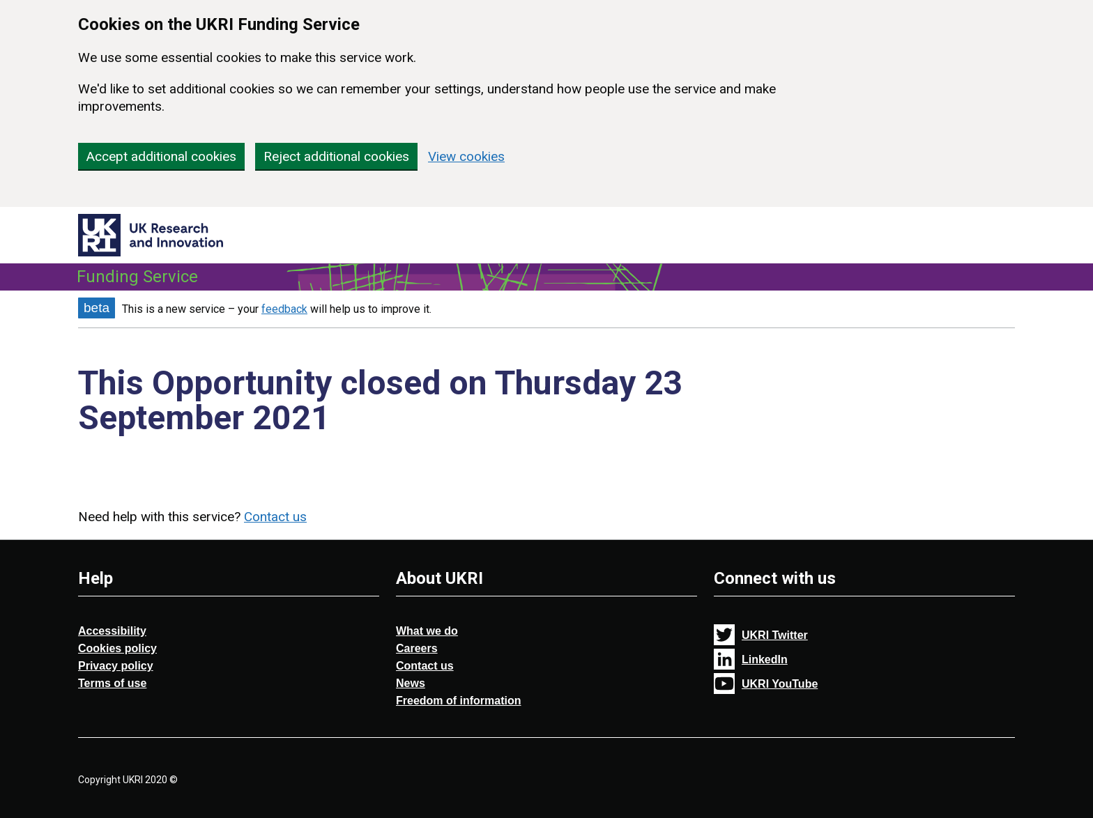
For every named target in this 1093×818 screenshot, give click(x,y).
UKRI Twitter (775, 635)
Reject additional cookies (336, 156)
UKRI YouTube (780, 684)
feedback (284, 309)
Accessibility (112, 631)
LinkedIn (765, 659)
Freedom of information (458, 701)
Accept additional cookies (161, 156)
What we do (427, 631)
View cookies (466, 156)
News (410, 683)
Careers (417, 648)
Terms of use (112, 683)
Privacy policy (115, 666)
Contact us (275, 517)
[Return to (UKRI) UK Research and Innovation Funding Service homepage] (150, 231)
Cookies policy (117, 648)
